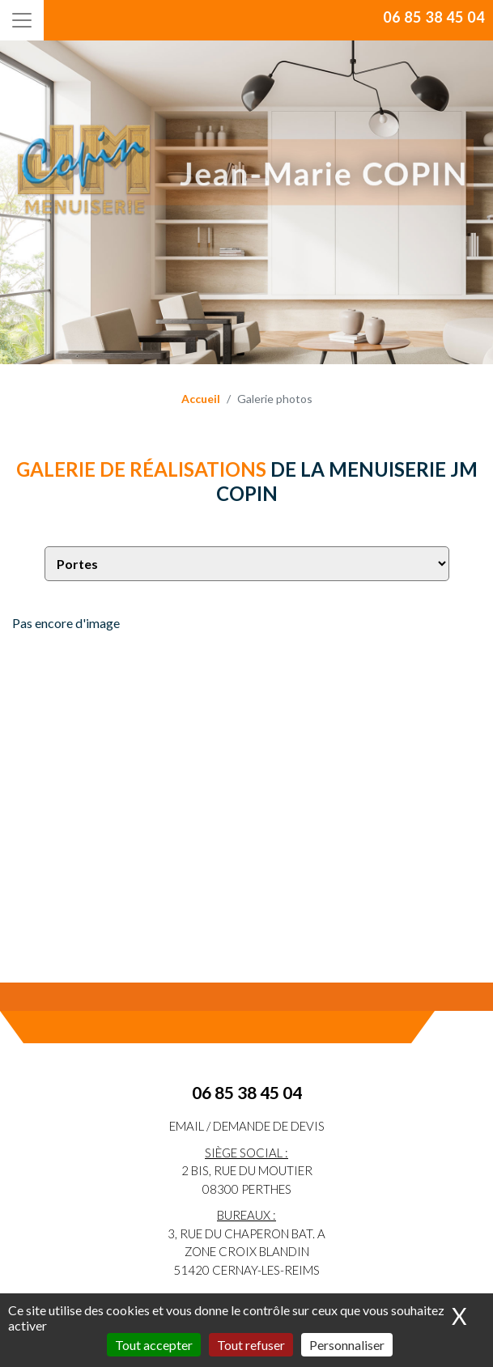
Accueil (200, 398)
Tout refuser (251, 1344)
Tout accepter (154, 1344)
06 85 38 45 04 (434, 17)
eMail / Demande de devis (247, 1126)
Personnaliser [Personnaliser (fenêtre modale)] (347, 1344)
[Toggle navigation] (22, 20)
